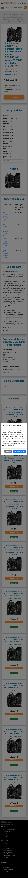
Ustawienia (8, 451)
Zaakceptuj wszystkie (19, 451)
